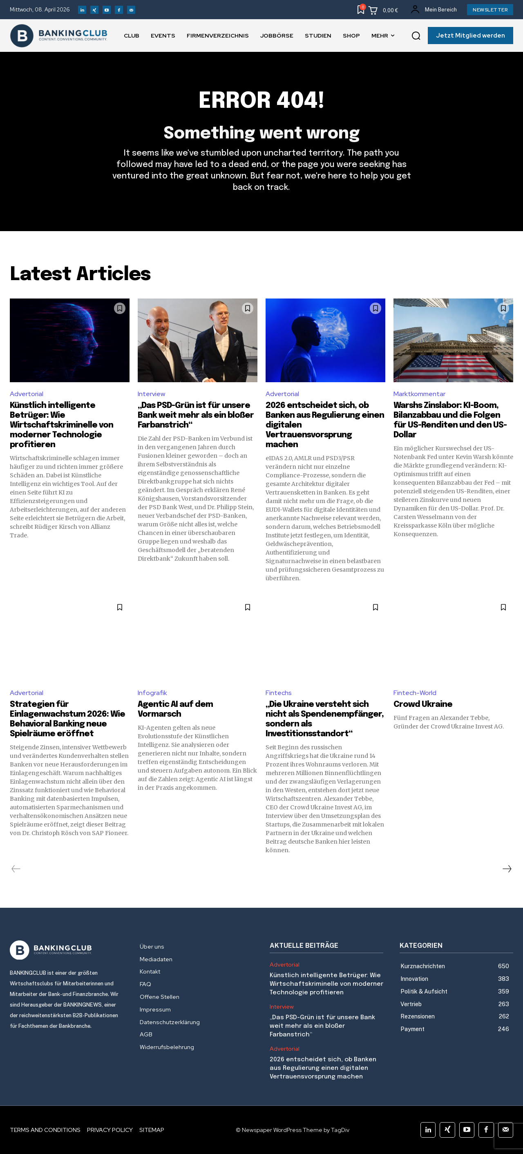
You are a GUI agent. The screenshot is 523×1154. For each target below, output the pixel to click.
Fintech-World (414, 692)
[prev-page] (16, 869)
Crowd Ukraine (422, 704)
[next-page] (506, 869)
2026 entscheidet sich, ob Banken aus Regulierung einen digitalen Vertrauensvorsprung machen (323, 1068)
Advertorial (26, 394)
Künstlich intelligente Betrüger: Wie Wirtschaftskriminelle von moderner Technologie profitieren (61, 425)
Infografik (152, 692)
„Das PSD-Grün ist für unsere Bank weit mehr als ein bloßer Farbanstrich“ (196, 415)
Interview (151, 394)
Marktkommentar (419, 394)
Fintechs (279, 692)
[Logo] (66, 950)
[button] (416, 36)
